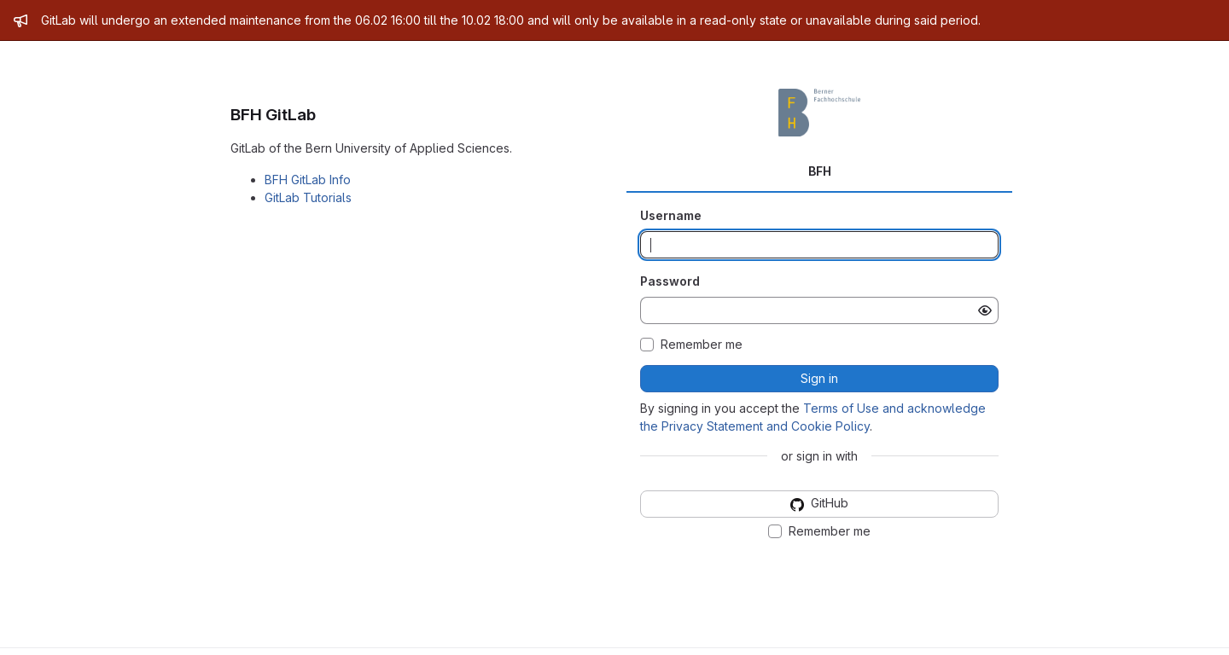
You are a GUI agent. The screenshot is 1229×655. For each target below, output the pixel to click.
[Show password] (985, 310)
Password (670, 281)
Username (671, 215)
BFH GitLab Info (308, 179)
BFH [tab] (819, 171)
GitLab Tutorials (308, 197)
